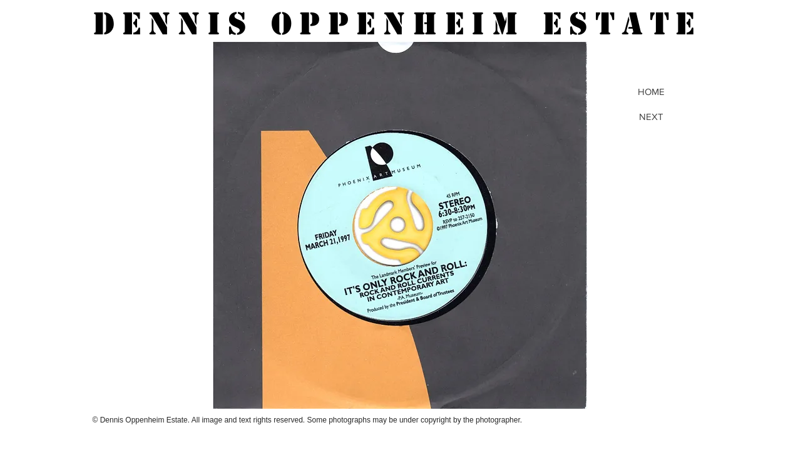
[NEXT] (651, 116)
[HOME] (651, 91)
